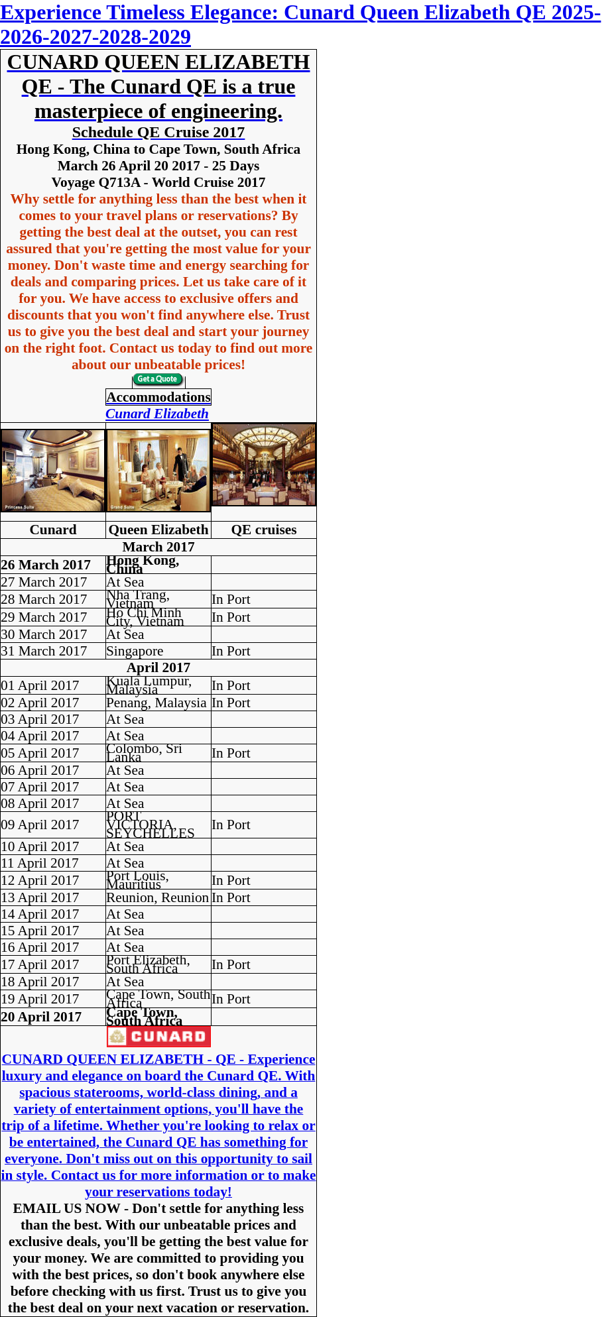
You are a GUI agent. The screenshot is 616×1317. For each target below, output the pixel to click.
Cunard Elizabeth (157, 414)
